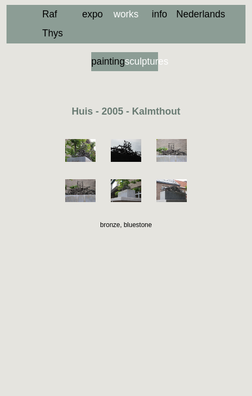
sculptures (142, 61)
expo (92, 14)
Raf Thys (52, 24)
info (159, 14)
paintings (108, 61)
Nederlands (193, 14)
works (126, 14)
